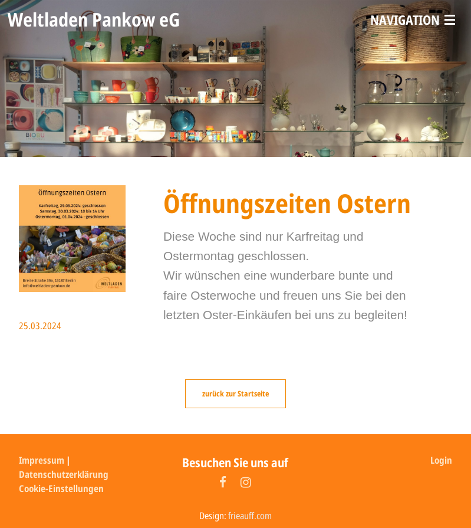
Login (441, 460)
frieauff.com (250, 515)
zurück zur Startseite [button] (235, 393)
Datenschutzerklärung (63, 474)
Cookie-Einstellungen (61, 488)
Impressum (41, 460)
